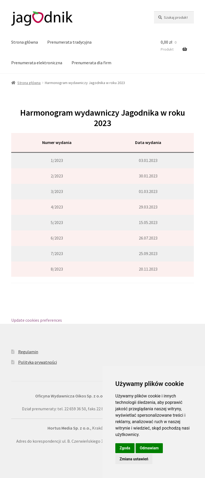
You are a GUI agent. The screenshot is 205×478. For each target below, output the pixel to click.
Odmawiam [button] (149, 448)
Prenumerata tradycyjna (69, 42)
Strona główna (24, 42)
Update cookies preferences (36, 320)
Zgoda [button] (125, 448)
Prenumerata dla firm (91, 62)
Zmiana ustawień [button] (134, 459)
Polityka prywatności (37, 362)
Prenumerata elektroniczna (36, 62)
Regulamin (28, 351)
